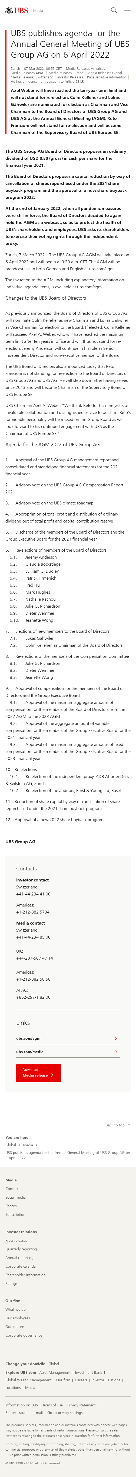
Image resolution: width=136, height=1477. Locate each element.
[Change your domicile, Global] (53, 1364)
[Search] (114, 10)
